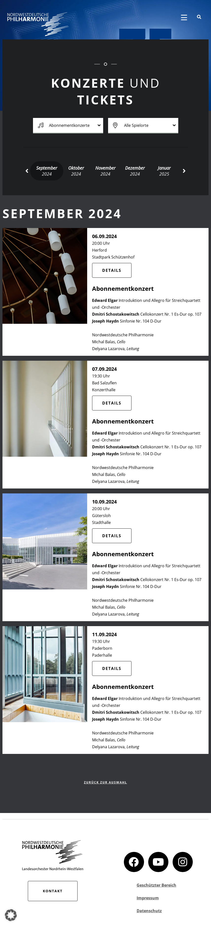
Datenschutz (149, 910)
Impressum (148, 898)
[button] (26, 170)
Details (111, 270)
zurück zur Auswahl (105, 782)
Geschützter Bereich (156, 885)
